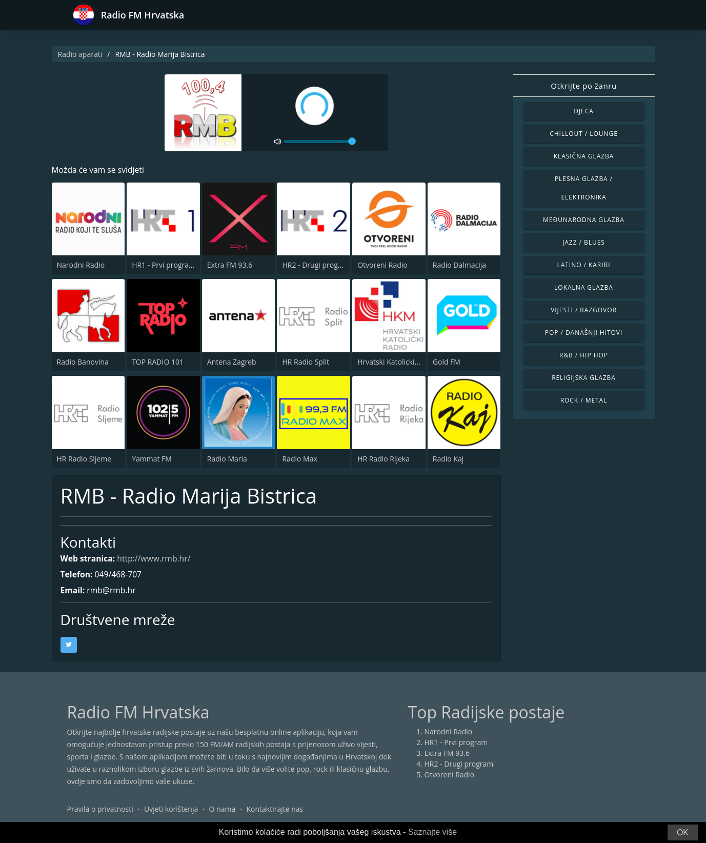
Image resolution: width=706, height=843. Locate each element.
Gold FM (446, 362)
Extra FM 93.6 (229, 265)
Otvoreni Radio (382, 265)
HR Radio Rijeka (383, 459)
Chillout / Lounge (584, 133)
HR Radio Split (305, 362)
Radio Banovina (83, 362)
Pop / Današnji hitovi (583, 332)
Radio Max (299, 459)
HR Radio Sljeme (84, 459)
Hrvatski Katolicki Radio (396, 362)
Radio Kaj (448, 459)
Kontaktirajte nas (274, 809)
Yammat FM (152, 459)
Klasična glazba (584, 156)
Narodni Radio (81, 265)
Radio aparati (80, 54)
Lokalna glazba (583, 287)
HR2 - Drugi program (316, 265)
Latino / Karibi (583, 264)
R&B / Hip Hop (583, 355)
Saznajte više (432, 832)
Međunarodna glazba (583, 219)
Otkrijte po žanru (583, 86)
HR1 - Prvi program (163, 265)
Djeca (584, 111)
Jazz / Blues (583, 242)
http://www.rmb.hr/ (155, 559)
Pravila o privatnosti (100, 809)
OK (683, 832)
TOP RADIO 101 (158, 362)
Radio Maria (227, 459)
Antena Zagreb (231, 362)
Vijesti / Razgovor (584, 310)
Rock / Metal (584, 400)
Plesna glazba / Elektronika (584, 188)
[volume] (320, 141)
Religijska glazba (584, 377)
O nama (222, 809)
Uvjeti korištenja (171, 809)
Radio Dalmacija (459, 265)
